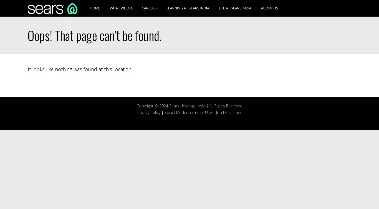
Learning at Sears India (187, 8)
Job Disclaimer (229, 112)
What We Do (121, 8)
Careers (149, 8)
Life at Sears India (235, 8)
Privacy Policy (148, 112)
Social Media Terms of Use (188, 112)
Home (95, 8)
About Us (269, 8)
